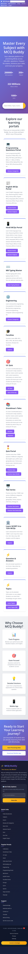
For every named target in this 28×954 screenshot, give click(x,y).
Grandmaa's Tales (7, 852)
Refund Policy (6, 917)
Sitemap (14, 938)
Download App (6, 905)
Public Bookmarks (7, 814)
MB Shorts (5, 873)
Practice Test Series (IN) (14, 510)
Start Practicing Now (14, 748)
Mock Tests (4, 5)
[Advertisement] (14, 21)
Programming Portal (8, 870)
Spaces (4, 888)
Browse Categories (13, 319)
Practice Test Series (13, 506)
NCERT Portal (6, 876)
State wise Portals (7, 861)
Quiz (4, 832)
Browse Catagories (13, 171)
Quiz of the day (12, 392)
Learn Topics (11, 603)
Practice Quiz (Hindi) (13, 474)
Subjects (5, 817)
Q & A (4, 885)
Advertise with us (7, 908)
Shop (18, 3)
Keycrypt (5, 895)
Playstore (10, 435)
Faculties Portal (7, 879)
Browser (10, 431)
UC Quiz (10, 388)
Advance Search (7, 829)
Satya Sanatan (6, 891)
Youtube (5, 914)
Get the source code (8, 920)
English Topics (6, 838)
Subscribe (14, 800)
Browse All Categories (8, 823)
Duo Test (5, 835)
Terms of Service (14, 933)
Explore (10, 349)
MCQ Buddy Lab (7, 864)
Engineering (6, 867)
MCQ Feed (4, 3)
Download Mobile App (14, 753)
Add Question (12, 3)
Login (10, 5)
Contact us (5, 911)
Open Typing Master (13, 285)
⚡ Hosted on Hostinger (14, 943)
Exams (4, 820)
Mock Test (5, 826)
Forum (23, 3)
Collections (5, 849)
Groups (4, 882)
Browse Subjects (12, 212)
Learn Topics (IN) (12, 607)
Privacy (14, 936)
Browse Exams (12, 208)
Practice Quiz (11, 470)
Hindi (4, 858)
